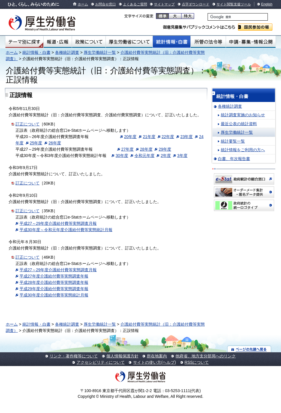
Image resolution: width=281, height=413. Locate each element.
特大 (188, 16)
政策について (89, 42)
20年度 (130, 136)
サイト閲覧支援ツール (233, 4)
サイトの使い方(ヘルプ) (154, 362)
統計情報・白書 (171, 42)
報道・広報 (58, 42)
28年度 (146, 149)
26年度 (54, 143)
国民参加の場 (255, 27)
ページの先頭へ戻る (249, 349)
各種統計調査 (67, 52)
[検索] (238, 16)
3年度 (182, 155)
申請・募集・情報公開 (251, 42)
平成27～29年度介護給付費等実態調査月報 (58, 223)
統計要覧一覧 (233, 141)
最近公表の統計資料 (239, 123)
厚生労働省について (129, 42)
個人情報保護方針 (122, 356)
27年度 (127, 149)
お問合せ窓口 (105, 4)
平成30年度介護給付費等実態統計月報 (53, 295)
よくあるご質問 (135, 4)
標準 (162, 16)
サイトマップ (164, 4)
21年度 (149, 136)
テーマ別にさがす (24, 41)
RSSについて (197, 362)
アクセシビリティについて (101, 362)
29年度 (165, 149)
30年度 (122, 155)
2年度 (166, 155)
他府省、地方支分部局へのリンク (205, 356)
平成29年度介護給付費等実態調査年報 (53, 288)
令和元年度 (144, 155)
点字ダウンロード (195, 4)
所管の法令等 (208, 42)
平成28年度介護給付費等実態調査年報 (53, 282)
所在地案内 (157, 356)
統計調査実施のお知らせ (243, 115)
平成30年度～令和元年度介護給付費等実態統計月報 (65, 229)
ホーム (83, 4)
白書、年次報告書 (234, 158)
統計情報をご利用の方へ (243, 150)
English (266, 4)
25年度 (36, 143)
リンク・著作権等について (74, 356)
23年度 (186, 136)
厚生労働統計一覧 (100, 52)
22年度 (168, 136)
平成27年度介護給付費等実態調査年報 (53, 276)
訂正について (27, 124)
